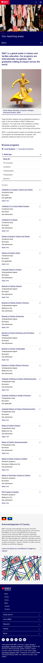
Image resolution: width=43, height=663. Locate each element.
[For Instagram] (11, 639)
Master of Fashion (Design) (11, 425)
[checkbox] (40, 190)
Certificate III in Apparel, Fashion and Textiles (17, 190)
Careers (7, 606)
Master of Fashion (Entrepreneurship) (14, 442)
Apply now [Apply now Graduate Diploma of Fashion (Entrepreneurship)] (5, 420)
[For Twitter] (7, 639)
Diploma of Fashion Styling (11, 253)
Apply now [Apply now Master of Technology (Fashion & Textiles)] (5, 486)
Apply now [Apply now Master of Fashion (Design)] (5, 436)
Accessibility (6, 646)
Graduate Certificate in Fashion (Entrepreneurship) (19, 379)
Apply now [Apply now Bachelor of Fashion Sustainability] (5, 360)
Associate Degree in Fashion (12, 269)
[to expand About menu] (39, 633)
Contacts (7, 609)
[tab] (21, 159)
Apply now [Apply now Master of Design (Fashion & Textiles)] (5, 470)
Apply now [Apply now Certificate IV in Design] (5, 231)
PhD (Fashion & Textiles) (10, 492)
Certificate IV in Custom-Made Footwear (15, 206)
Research (6, 624)
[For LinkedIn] (16, 639)
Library (6, 600)
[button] (36, 2)
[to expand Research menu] (39, 624)
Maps (6, 603)
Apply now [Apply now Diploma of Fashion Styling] (5, 264)
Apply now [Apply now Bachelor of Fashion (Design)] (5, 297)
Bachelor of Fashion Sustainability (13, 349)
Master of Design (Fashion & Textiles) (14, 459)
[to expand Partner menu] (39, 628)
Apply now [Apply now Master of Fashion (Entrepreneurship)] (5, 453)
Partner (5, 629)
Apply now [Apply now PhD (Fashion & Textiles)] (5, 503)
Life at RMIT (7, 619)
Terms (27, 644)
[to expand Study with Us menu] (39, 614)
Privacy (32, 644)
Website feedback (17, 646)
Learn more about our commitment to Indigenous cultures (21, 550)
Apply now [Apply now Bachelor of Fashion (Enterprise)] (5, 327)
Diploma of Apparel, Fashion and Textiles (16, 236)
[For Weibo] (24, 639)
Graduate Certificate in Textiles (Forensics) (16, 395)
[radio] (8, 148)
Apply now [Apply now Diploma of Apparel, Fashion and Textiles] (5, 247)
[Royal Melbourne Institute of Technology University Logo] (4, 2)
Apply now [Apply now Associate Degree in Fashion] (5, 280)
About (5, 633)
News (6, 594)
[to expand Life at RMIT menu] (39, 619)
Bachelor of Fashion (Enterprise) (13, 316)
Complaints (27, 646)
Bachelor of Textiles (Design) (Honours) (15, 365)
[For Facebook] (3, 639)
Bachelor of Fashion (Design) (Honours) (15, 303)
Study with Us (8, 614)
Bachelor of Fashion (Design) (12, 286)
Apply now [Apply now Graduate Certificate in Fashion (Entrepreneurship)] (5, 390)
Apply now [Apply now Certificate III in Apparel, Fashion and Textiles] (5, 201)
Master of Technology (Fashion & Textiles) (16, 475)
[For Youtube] (20, 639)
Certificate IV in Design (9, 220)
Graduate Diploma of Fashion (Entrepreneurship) (18, 409)
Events (6, 597)
